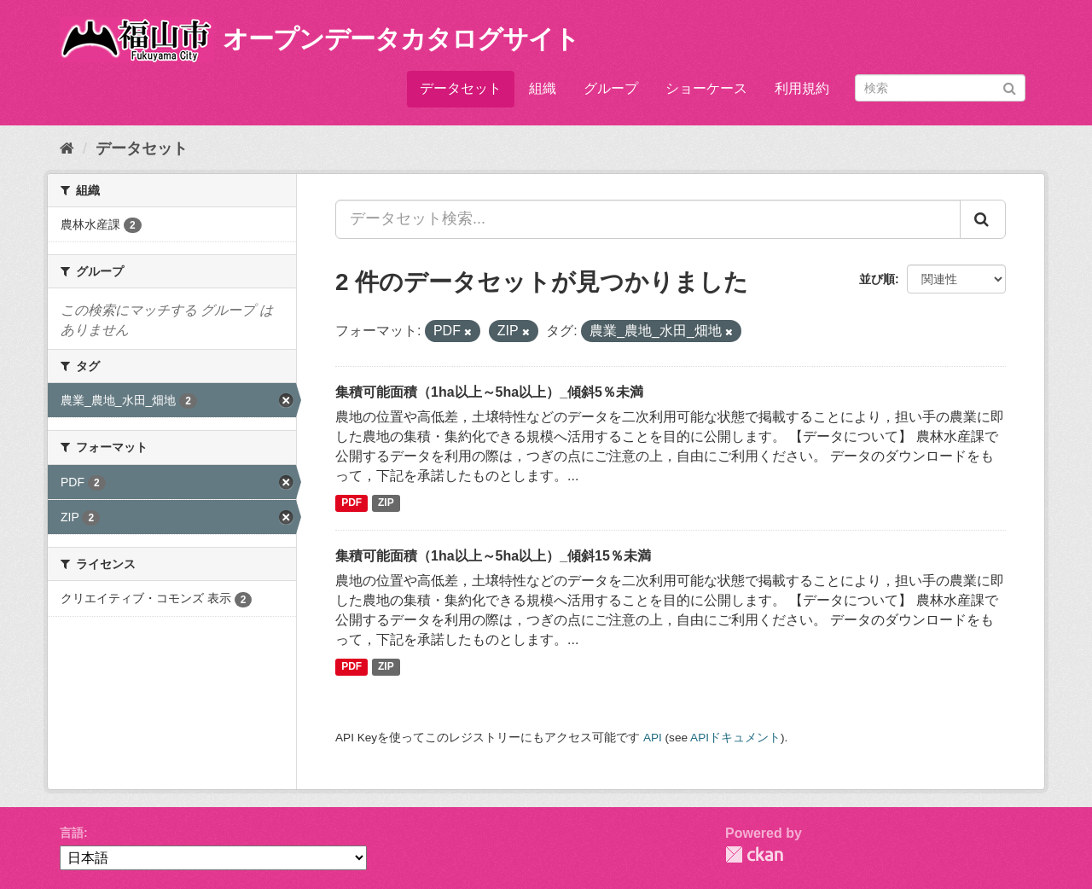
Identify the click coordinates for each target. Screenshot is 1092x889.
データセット (461, 88)
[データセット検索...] (648, 219)
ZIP (386, 503)
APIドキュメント (735, 737)
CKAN (754, 854)
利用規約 (802, 88)
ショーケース (706, 88)
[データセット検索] (940, 88)
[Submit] (1009, 86)
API (652, 737)
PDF (351, 503)
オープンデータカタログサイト (401, 39)
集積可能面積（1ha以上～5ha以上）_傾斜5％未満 (489, 392)
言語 (72, 833)
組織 (542, 88)
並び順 (877, 279)
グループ (611, 88)
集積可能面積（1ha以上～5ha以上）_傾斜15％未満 (493, 556)
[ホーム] (67, 148)
